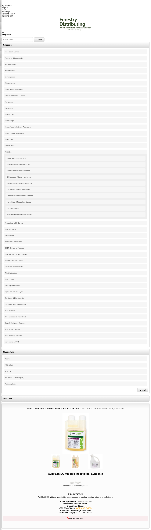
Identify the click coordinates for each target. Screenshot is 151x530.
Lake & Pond (9, 146)
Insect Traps (9, 121)
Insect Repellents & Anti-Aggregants (18, 127)
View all (143, 390)
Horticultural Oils (13, 208)
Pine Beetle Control (12, 52)
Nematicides (9, 235)
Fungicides (9, 102)
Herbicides (9, 108)
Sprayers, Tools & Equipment (15, 304)
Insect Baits (9, 139)
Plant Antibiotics (11, 273)
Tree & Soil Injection (12, 329)
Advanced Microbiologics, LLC (16, 378)
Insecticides (9, 114)
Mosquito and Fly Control (14, 223)
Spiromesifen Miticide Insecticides (19, 214)
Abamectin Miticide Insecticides (18, 164)
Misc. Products (10, 229)
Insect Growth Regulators (14, 133)
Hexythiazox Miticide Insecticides (19, 202)
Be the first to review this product (75, 486)
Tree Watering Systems (13, 336)
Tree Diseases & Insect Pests (15, 317)
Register (4, 8)
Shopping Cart (7, 16)
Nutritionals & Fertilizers (13, 242)
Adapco (8, 371)
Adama (7, 359)
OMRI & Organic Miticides (16, 158)
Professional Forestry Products (16, 254)
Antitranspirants (10, 64)
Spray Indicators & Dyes (14, 292)
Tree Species (10, 310)
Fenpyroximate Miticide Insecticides (20, 196)
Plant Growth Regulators (14, 260)
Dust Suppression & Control (15, 96)
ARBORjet (9, 365)
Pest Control (9, 279)
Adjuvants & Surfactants (13, 58)
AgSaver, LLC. (10, 384)
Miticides (8, 152)
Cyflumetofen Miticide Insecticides (19, 183)
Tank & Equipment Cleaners (15, 323)
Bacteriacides (10, 71)
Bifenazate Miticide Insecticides (18, 171)
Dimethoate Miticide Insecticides (18, 189)
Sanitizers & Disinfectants (14, 298)
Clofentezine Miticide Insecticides (19, 177)
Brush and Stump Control (14, 89)
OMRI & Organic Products (14, 248)
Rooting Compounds (12, 285)
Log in (3, 10)
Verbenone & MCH (12, 342)
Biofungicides (10, 77)
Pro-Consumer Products (14, 267)
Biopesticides (10, 83)
